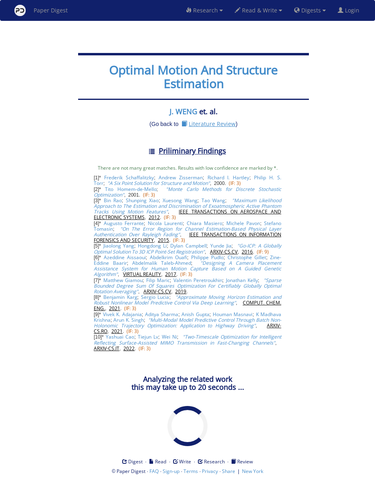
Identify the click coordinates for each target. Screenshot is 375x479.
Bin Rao (113, 200)
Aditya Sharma (161, 314)
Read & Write (258, 10)
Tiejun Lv (148, 336)
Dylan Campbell (188, 245)
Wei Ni (169, 336)
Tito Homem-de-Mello (131, 189)
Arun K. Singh (128, 320)
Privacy (210, 471)
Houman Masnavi (232, 314)
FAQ (154, 471)
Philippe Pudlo (207, 257)
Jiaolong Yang (118, 245)
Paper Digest (41, 10)
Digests (310, 10)
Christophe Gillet (247, 257)
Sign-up (171, 471)
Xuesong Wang (180, 200)
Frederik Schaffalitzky (129, 177)
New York (252, 471)
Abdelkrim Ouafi (168, 257)
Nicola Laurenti (165, 223)
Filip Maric (158, 280)
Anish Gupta (195, 314)
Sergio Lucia (155, 297)
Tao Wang (213, 200)
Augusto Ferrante (124, 223)
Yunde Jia (221, 245)
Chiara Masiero (204, 223)
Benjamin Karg (120, 297)
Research (204, 10)
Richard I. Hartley (229, 177)
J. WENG (183, 111)
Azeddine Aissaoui (125, 257)
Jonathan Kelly (242, 280)
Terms (190, 471)
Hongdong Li (152, 245)
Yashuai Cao (120, 336)
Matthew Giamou (123, 280)
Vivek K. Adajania (122, 314)
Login (350, 10)
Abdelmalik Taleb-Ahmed (161, 263)
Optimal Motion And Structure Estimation (193, 77)
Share (228, 471)
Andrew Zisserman (181, 177)
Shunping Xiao (142, 200)
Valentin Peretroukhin (197, 280)
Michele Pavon (243, 223)
